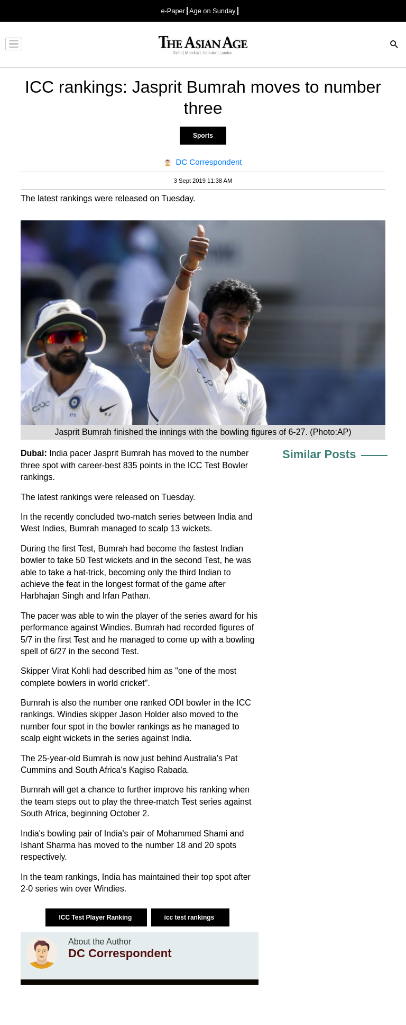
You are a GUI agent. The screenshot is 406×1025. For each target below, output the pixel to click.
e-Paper (173, 11)
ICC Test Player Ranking (96, 917)
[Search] (394, 45)
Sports (203, 135)
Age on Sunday (212, 11)
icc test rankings (190, 917)
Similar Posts (319, 454)
